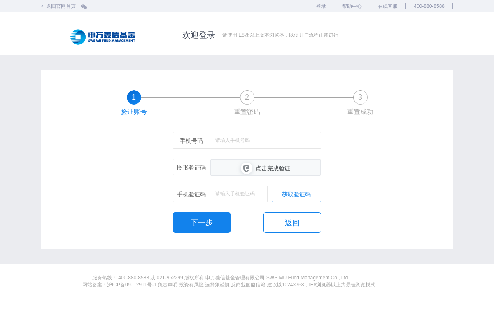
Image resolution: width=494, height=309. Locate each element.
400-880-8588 (429, 6)
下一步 (202, 222)
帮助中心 (352, 6)
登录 (321, 6)
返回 (292, 223)
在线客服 (388, 6)
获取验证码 (296, 194)
